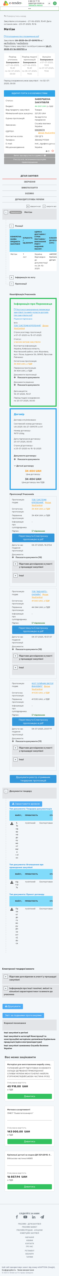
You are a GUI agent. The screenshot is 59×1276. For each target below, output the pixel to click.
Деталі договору (24, 465)
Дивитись (29, 1096)
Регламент (29, 1251)
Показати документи (26, 377)
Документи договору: (25, 456)
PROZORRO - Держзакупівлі (29, 1224)
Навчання (29, 1237)
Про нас (29, 1246)
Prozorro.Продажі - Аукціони (29, 1230)
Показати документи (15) (27, 557)
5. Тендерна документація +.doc (16, 840)
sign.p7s (16, 885)
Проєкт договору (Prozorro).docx (16, 926)
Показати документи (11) (27, 741)
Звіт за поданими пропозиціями (23, 1015)
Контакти (29, 1243)
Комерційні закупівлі (29, 1233)
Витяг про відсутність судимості (30, 155)
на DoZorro (22, 43)
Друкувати (12, 1006)
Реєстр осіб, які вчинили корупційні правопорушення (29, 160)
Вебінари (29, 1254)
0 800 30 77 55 (34, 1)
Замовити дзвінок (35, 5)
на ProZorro (10, 43)
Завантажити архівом (26, 803)
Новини (29, 1240)
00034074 (40, 130)
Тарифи (29, 1257)
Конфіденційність (9, 1270)
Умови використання (25, 1270)
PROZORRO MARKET (29, 1227)
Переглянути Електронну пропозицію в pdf (33, 538)
